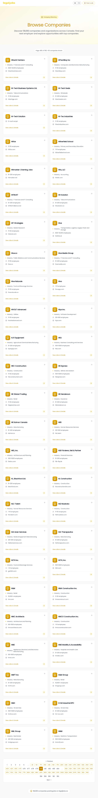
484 (57, 769)
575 (79, 769)
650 (91, 769)
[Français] (77, 3)
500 (66, 769)
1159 (45, 776)
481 (45, 769)
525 (70, 769)
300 (78, 765)
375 (91, 765)
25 (32, 765)
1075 (74, 772)
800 (28, 772)
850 (37, 772)
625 (87, 769)
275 (74, 765)
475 (20, 769)
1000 (62, 772)
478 (32, 769)
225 (66, 765)
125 (49, 765)
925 (49, 772)
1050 (70, 772)
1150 (87, 772)
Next (49, 780)
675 (7, 772)
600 (83, 769)
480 (41, 769)
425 (11, 769)
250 (70, 765)
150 (53, 765)
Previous (49, 761)
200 (62, 765)
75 (41, 765)
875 (41, 772)
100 (45, 765)
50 (36, 765)
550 (75, 769)
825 (32, 772)
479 (36, 769)
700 (11, 772)
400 (7, 769)
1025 (66, 772)
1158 (41, 776)
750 (20, 772)
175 (58, 765)
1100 (79, 772)
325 (83, 765)
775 (24, 772)
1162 (58, 776)
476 (24, 769)
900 (45, 772)
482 (49, 769)
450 (15, 769)
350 (87, 765)
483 (53, 769)
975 (58, 772)
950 (53, 772)
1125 (83, 772)
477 (28, 769)
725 (16, 772)
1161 (54, 776)
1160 (49, 776)
